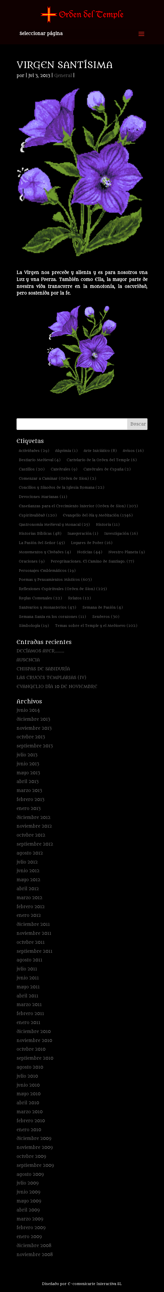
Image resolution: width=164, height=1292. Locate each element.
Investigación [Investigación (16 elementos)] (121, 533)
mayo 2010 (29, 1094)
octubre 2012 (31, 835)
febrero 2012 (31, 906)
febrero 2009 (31, 1227)
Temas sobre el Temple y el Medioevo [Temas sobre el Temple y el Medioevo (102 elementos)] (96, 625)
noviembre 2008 (35, 1254)
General (63, 75)
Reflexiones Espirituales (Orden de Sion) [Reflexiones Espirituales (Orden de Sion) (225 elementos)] (63, 589)
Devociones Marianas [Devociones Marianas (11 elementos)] (43, 496)
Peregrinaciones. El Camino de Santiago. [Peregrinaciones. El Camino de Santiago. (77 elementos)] (92, 561)
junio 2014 (28, 710)
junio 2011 (28, 978)
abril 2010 (28, 1103)
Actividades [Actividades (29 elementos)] (34, 450)
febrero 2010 (31, 1120)
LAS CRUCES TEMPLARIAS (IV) (51, 677)
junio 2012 (28, 870)
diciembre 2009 (34, 1138)
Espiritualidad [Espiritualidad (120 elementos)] (38, 515)
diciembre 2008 (34, 1245)
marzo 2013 (29, 790)
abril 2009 (28, 1210)
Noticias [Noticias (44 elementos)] (89, 552)
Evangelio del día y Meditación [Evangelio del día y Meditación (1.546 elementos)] (98, 515)
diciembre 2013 (33, 719)
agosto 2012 (30, 853)
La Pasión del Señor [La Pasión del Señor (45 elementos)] (42, 543)
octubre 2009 (31, 1156)
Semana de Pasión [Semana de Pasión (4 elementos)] (102, 607)
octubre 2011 (31, 942)
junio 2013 (28, 764)
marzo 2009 (30, 1219)
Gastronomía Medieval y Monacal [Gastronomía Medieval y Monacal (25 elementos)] (54, 524)
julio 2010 (27, 1076)
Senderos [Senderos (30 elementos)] (105, 616)
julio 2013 (27, 755)
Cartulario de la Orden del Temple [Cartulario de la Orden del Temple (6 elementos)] (102, 460)
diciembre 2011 (33, 924)
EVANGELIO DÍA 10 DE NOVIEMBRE (57, 686)
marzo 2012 (29, 897)
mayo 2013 (28, 773)
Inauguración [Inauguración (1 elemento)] (83, 533)
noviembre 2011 (34, 933)
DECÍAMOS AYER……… (40, 651)
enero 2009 (29, 1236)
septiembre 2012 (35, 844)
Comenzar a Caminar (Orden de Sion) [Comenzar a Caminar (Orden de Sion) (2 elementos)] (57, 478)
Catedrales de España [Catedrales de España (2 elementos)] (107, 469)
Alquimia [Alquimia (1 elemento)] (66, 450)
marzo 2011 (29, 1004)
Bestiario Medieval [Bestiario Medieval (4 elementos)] (40, 460)
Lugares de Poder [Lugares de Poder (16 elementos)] (91, 543)
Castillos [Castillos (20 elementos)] (32, 469)
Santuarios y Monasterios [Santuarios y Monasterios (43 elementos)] (47, 607)
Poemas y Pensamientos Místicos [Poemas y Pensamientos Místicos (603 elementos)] (55, 579)
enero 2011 (28, 1022)
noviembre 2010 (34, 1040)
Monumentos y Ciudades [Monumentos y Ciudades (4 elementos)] (45, 552)
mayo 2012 (28, 879)
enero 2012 (29, 915)
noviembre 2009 (35, 1147)
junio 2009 (28, 1192)
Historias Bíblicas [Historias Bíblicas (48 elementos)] (40, 533)
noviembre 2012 (34, 826)
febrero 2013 (30, 799)
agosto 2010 (30, 1067)
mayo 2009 (29, 1201)
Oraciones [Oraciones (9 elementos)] (32, 561)
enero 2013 (29, 808)
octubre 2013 (31, 737)
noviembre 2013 (34, 728)
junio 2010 (28, 1085)
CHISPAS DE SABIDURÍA (43, 669)
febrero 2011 (30, 1013)
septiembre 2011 (34, 951)
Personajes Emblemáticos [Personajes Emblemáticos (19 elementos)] (47, 570)
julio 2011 (27, 969)
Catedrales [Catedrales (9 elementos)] (64, 469)
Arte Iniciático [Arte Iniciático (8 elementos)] (100, 450)
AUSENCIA (28, 660)
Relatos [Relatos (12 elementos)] (79, 598)
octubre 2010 (31, 1049)
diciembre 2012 (33, 817)
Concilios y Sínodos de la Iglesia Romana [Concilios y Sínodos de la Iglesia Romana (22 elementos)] (61, 487)
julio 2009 (28, 1183)
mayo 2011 (28, 987)
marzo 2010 (30, 1111)
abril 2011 (27, 996)
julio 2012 (27, 862)
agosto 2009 (30, 1174)
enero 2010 (29, 1129)
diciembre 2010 (34, 1031)
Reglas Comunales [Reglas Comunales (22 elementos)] (40, 598)
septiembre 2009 (35, 1165)
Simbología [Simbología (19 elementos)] (34, 625)
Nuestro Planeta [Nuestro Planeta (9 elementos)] (126, 552)
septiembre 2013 (35, 746)
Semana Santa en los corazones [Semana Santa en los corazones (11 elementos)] (52, 616)
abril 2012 (28, 888)
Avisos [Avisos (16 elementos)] (133, 450)
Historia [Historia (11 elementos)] (108, 524)
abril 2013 (28, 781)
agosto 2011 (29, 960)
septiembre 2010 (35, 1058)
